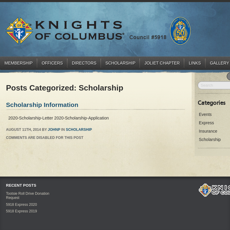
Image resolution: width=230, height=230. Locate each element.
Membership (18, 63)
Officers (52, 63)
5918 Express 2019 (21, 211)
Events (205, 114)
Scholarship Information (42, 104)
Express (206, 122)
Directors (84, 63)
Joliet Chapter (162, 63)
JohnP (54, 130)
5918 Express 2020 (21, 205)
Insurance (208, 131)
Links (195, 63)
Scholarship (120, 63)
